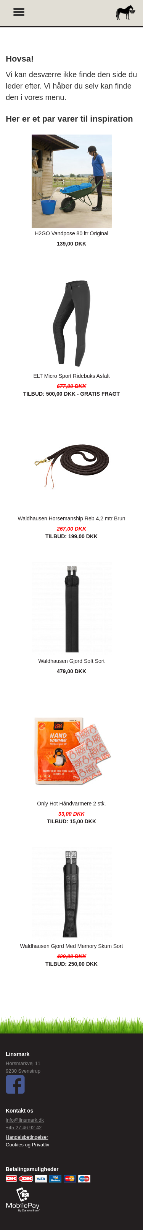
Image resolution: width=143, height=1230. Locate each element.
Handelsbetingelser (27, 1137)
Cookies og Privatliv (27, 1145)
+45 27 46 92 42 (24, 1127)
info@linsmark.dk (25, 1120)
